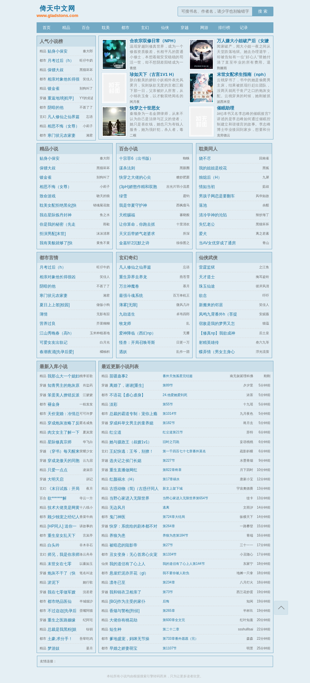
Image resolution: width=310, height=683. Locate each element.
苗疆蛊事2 (118, 376)
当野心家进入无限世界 (129, 498)
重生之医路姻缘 (62, 620)
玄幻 (145, 27)
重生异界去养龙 (133, 277)
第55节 (168, 404)
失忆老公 (207, 224)
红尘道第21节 (173, 432)
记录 (244, 27)
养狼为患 (117, 535)
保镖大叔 (56, 70)
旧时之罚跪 (171, 442)
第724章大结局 (174, 517)
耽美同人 (208, 148)
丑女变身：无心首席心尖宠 (133, 554)
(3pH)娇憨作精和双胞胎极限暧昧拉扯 (138, 190)
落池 (203, 205)
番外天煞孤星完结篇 (178, 376)
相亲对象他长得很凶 (58, 277)
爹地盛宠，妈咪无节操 (129, 638)
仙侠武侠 (208, 257)
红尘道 (115, 432)
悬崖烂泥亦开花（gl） (128, 573)
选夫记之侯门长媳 (125, 460)
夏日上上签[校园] (55, 305)
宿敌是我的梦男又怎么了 (217, 327)
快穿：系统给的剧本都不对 (133, 526)
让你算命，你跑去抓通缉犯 (137, 228)
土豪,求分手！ (60, 638)
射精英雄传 (209, 342)
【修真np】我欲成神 (217, 333)
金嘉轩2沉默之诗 (134, 243)
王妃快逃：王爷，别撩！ (131, 451)
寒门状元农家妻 (62, 135)
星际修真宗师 (60, 442)
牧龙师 (125, 323)
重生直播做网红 (123, 470)
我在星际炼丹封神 (56, 215)
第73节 (168, 592)
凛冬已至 (117, 582)
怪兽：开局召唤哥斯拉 (137, 346)
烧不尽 (205, 158)
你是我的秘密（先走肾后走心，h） (58, 228)
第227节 (169, 460)
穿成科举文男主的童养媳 (131, 423)
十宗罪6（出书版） (136, 158)
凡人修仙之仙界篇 (63, 116)
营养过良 (48, 323)
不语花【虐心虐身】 (127, 395)
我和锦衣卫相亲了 (125, 592)
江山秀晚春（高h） (57, 333)
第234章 (169, 582)
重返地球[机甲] (61, 98)
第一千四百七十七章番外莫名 (184, 451)
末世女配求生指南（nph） (242, 74)
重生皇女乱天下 (62, 535)
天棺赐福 (127, 215)
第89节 (168, 385)
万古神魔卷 (129, 286)
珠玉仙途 (207, 286)
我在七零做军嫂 (62, 592)
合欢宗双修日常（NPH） (154, 40)
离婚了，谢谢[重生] (126, 385)
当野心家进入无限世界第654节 (185, 498)
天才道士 (207, 277)
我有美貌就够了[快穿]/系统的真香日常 (57, 247)
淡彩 (113, 404)
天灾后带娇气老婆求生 (137, 237)
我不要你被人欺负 (176, 573)
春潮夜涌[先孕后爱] (57, 351)
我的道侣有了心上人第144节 (184, 564)
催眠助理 (225, 108)
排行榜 (224, 27)
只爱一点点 (58, 470)
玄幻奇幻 (128, 257)
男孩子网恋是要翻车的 (217, 200)
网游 (204, 27)
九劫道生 (127, 314)
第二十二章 (171, 629)
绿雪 (123, 196)
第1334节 (170, 554)
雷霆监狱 (207, 267)
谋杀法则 (127, 168)
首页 (47, 27)
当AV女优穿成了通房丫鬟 (217, 247)
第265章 (169, 610)
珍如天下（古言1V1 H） (153, 74)
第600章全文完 (174, 620)
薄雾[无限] (128, 305)
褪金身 (54, 404)
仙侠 (165, 27)
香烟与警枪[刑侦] (124, 610)
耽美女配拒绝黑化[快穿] (58, 209)
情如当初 (207, 186)
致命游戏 (48, 196)
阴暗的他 (56, 107)
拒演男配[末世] (53, 233)
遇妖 (123, 351)
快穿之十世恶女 (145, 108)
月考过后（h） (61, 60)
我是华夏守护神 (133, 205)
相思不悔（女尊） (63, 126)
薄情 (44, 314)
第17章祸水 (171, 479)
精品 (66, 27)
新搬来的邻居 (211, 305)
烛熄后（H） (210, 177)
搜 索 (262, 11)
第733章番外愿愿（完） (180, 638)
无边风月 (117, 507)
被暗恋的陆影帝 (123, 545)
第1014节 (170, 413)
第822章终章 (172, 470)
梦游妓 (54, 648)
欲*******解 (57, 498)
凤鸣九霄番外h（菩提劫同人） (218, 318)
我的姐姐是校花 (213, 168)
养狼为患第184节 (175, 535)
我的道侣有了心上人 (127, 564)
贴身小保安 (58, 51)
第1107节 (170, 648)
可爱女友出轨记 (54, 342)
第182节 (169, 423)
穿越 (185, 27)
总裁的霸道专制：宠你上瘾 (133, 413)
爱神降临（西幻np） (137, 333)
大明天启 (56, 479)
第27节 (168, 545)
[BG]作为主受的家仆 (127, 601)
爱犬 (203, 233)
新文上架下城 (173, 488)
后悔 (166, 601)
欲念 (203, 295)
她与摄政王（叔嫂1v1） (130, 442)
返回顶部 (281, 608)
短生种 (115, 629)
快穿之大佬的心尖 (135, 177)
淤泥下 (54, 582)
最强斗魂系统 (131, 295)
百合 (86, 27)
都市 (125, 27)
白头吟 (54, 545)
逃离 (166, 507)
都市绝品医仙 (60, 601)
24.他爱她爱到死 (175, 395)
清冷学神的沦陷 (213, 215)
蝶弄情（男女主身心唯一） (217, 355)
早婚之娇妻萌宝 (123, 648)
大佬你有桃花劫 (123, 620)
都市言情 (49, 257)
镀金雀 (54, 88)
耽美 (106, 27)
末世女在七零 (60, 564)
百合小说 (128, 148)
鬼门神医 (117, 517)
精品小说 (49, 148)
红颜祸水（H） (122, 479)
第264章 (169, 526)
